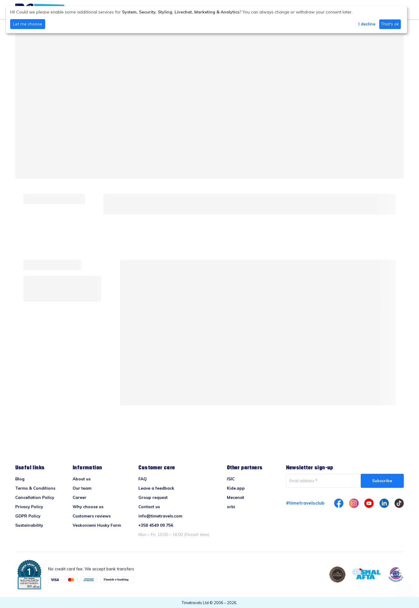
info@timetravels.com (160, 515)
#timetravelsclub (305, 503)
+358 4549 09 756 (155, 525)
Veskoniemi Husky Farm (97, 525)
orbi (231, 506)
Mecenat (235, 497)
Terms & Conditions (35, 488)
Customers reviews (92, 515)
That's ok (390, 24)
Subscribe (382, 480)
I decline (366, 24)
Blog (20, 478)
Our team (82, 488)
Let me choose (27, 24)
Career (79, 497)
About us (82, 478)
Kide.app (236, 488)
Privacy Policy (29, 506)
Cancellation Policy (34, 497)
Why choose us (88, 506)
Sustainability (29, 525)
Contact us (149, 506)
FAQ (142, 478)
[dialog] (206, 19)
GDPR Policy (27, 515)
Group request (153, 497)
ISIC (231, 478)
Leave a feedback (156, 488)
